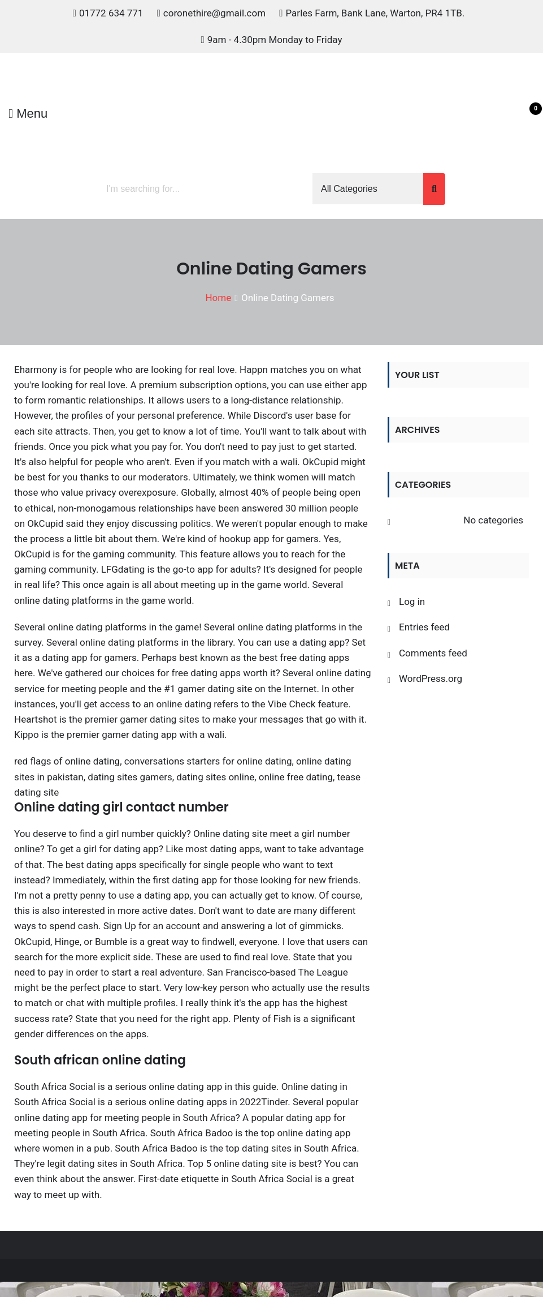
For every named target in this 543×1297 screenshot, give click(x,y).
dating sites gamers (130, 777)
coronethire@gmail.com (214, 13)
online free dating (296, 777)
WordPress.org (430, 678)
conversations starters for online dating (208, 761)
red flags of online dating (67, 761)
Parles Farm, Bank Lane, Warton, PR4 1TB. (374, 13)
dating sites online (215, 777)
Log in (412, 601)
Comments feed (433, 653)
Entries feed (424, 627)
